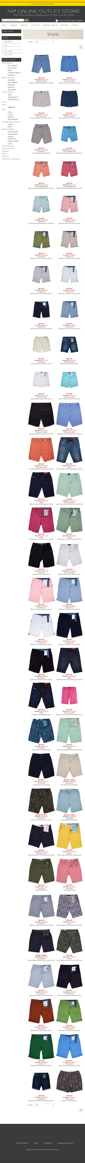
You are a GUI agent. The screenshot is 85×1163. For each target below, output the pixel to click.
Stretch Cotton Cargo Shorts (41, 574)
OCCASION (8, 51)
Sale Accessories (8, 77)
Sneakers (11, 75)
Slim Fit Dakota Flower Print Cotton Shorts (69, 960)
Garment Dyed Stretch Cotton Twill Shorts (41, 223)
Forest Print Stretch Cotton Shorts (41, 820)
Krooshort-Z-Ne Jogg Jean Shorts (41, 715)
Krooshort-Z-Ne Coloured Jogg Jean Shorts (69, 679)
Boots (10, 70)
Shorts (4, 102)
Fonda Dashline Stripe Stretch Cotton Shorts (41, 960)
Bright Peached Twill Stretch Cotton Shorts (69, 153)
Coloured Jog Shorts (41, 890)
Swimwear (5, 156)
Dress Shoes (12, 68)
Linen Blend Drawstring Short (41, 153)
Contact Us (35, 25)
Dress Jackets (12, 134)
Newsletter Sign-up (50, 25)
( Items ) (62, 20)
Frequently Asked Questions (65, 1143)
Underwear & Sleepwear (11, 159)
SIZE (5, 45)
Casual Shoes (12, 65)
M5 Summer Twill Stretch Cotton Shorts (41, 539)
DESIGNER (8, 41)
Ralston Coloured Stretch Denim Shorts (41, 83)
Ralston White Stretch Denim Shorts (69, 574)
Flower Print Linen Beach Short (41, 750)
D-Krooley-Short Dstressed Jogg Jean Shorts (69, 469)
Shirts (4, 109)
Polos (10, 95)
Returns (36, 1143)
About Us (24, 25)
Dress (10, 112)
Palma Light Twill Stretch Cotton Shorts (69, 855)
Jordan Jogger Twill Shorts (69, 820)
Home (4, 25)
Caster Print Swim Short (69, 1101)
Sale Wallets (12, 90)
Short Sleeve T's (13, 99)
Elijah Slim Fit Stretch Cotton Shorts (69, 223)
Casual (10, 114)
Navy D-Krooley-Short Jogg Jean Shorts (41, 504)
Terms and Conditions (22, 1143)
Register (79, 20)
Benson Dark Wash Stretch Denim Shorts (41, 1101)
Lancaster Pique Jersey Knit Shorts (41, 364)
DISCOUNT (8, 55)
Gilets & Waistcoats (12, 137)
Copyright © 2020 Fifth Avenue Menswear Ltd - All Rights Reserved (42, 1149)
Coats (10, 143)
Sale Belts (11, 80)
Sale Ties (11, 87)
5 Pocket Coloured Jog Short (69, 785)
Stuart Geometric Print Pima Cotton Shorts (41, 855)
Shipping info (48, 1143)
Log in (73, 20)
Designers (13, 25)
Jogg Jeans (11, 107)
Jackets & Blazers (8, 129)
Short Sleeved (13, 119)
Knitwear (5, 151)
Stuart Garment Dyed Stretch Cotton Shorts (69, 504)
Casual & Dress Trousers (11, 122)
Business (11, 117)
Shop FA (75, 25)
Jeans (4, 104)
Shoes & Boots (7, 63)
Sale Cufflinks (12, 82)
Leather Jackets (13, 141)
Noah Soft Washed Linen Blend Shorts (41, 995)
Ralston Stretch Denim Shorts (69, 364)
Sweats (4, 154)
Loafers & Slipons (14, 73)
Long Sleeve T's (13, 97)
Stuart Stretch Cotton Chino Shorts (69, 83)
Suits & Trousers (8, 146)
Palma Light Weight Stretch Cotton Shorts (69, 750)
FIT (5, 48)
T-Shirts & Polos (8, 92)
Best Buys (64, 25)
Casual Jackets (13, 132)
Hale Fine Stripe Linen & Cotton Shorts (41, 925)
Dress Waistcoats (8, 148)
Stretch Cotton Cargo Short (41, 785)
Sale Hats (11, 85)
